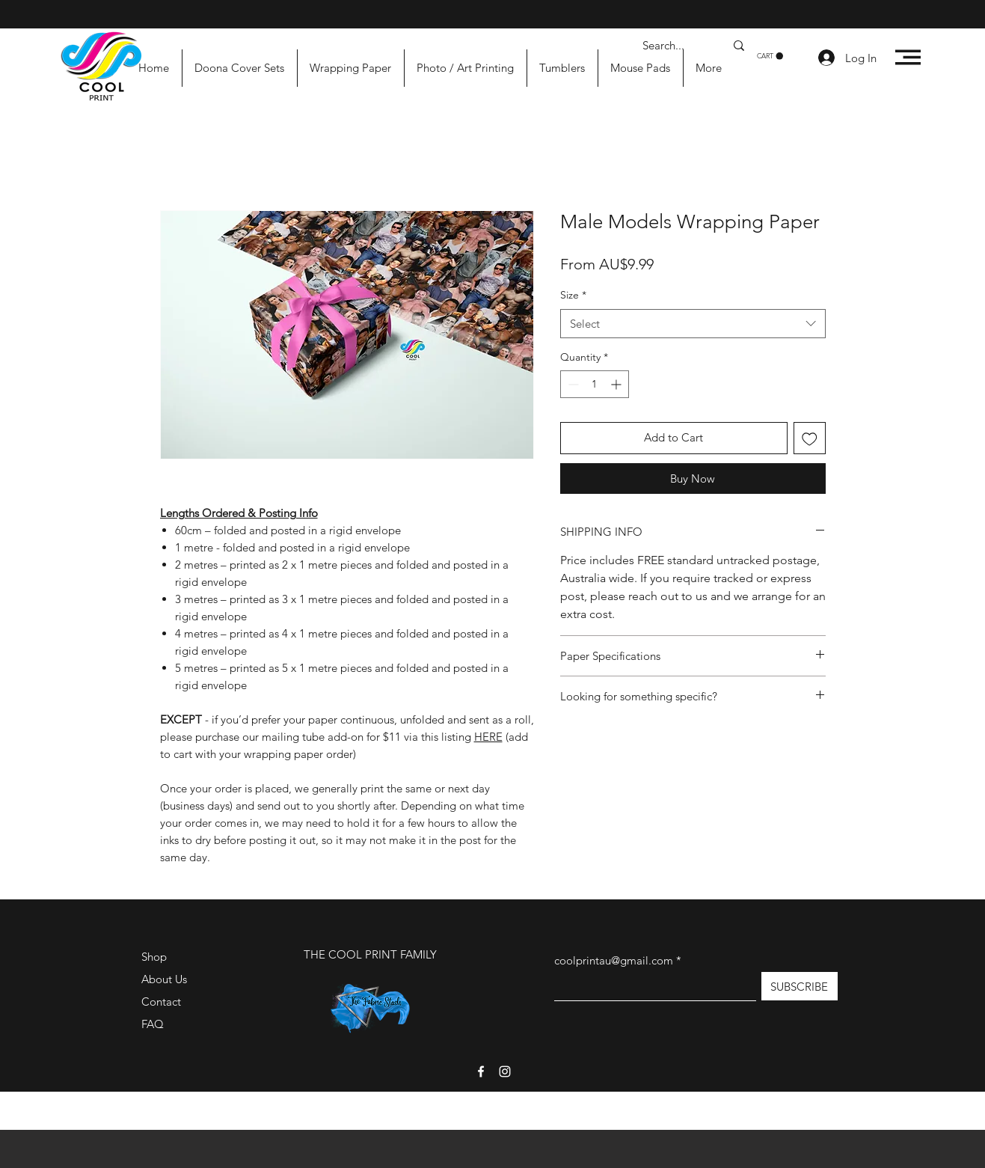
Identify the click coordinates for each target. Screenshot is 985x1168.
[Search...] (672, 45)
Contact (161, 1001)
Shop (154, 957)
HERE (488, 737)
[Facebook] (480, 1071)
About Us (164, 979)
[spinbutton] (594, 384)
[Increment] (617, 384)
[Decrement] (571, 384)
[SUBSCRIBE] (799, 986)
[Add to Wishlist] (810, 438)
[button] (770, 56)
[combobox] (693, 323)
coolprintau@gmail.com (613, 960)
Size (573, 295)
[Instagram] (504, 1071)
